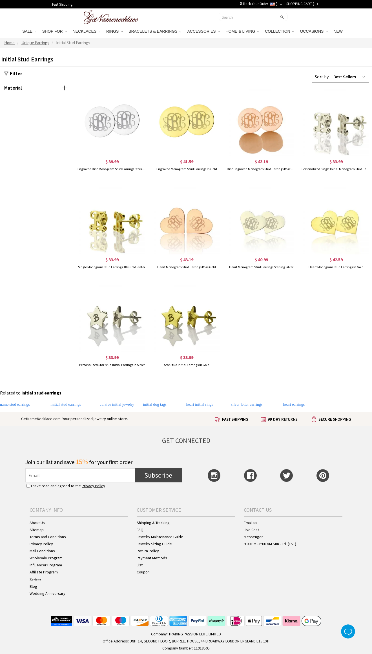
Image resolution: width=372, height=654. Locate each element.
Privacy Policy (93, 485)
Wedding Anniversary (47, 593)
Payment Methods (152, 557)
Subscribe (158, 475)
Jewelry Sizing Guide (154, 543)
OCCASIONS (313, 31)
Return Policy (148, 550)
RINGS (114, 31)
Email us (250, 522)
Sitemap (37, 529)
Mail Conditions (42, 550)
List (140, 564)
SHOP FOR (54, 31)
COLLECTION (279, 31)
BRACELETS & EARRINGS (155, 31)
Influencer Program (46, 564)
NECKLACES (86, 31)
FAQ (140, 529)
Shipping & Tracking (153, 522)
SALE (29, 31)
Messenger (253, 536)
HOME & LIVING (242, 31)
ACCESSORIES (203, 31)
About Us (37, 522)
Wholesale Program (46, 557)
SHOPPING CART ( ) (302, 3)
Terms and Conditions (48, 536)
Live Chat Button (348, 631)
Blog (33, 586)
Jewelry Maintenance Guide (160, 536)
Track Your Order (254, 3)
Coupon (143, 572)
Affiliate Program (44, 572)
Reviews (35, 579)
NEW (338, 31)
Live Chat (251, 529)
